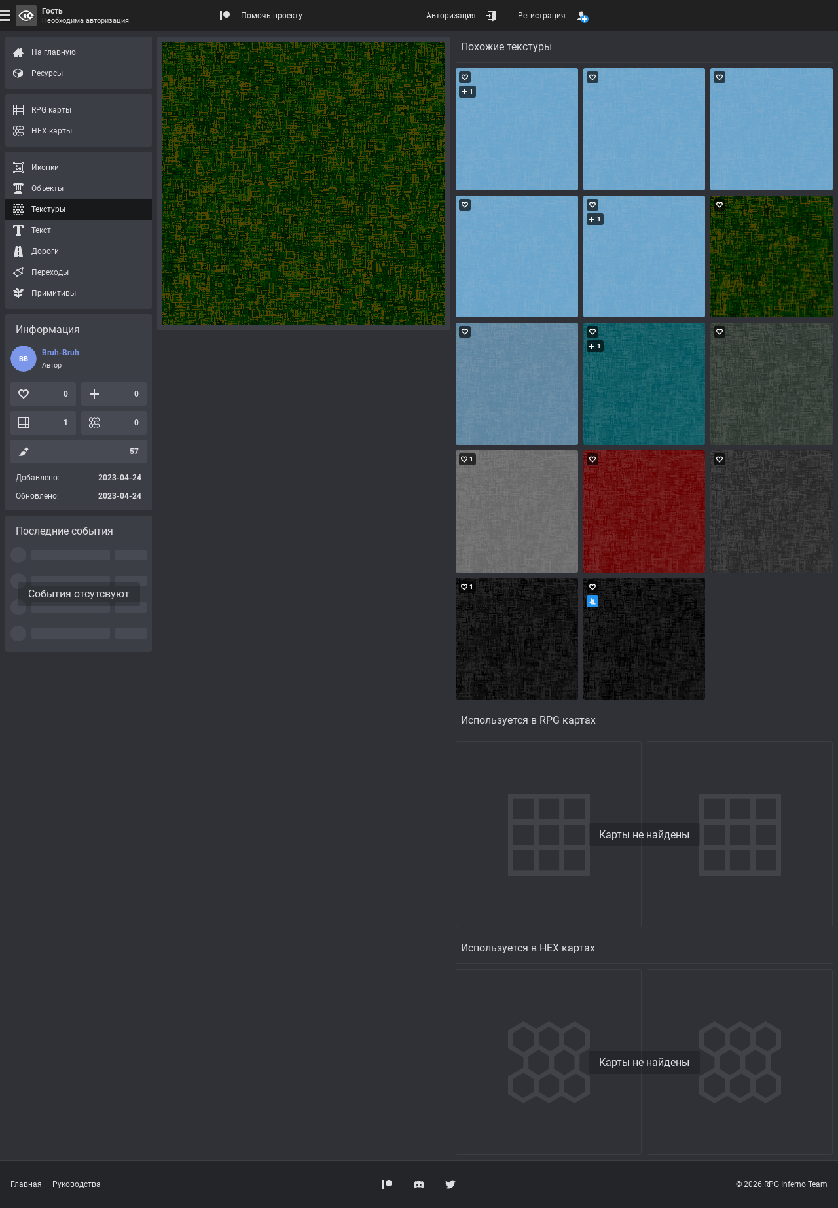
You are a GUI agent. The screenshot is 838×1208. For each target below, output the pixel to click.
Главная (26, 1184)
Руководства (76, 1184)
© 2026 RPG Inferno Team (782, 1184)
